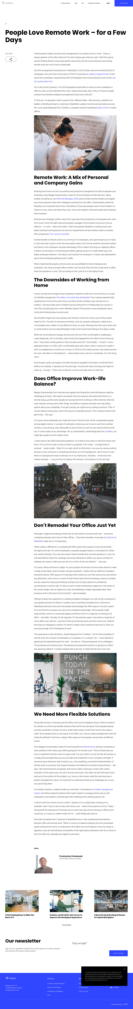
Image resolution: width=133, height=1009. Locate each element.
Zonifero (109, 431)
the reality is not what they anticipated (73, 297)
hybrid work (102, 108)
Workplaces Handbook (94, 3)
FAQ (82, 3)
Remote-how (89, 747)
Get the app (124, 3)
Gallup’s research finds (99, 74)
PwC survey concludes (59, 234)
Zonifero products (65, 3)
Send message (118, 953)
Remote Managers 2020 (67, 199)
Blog (76, 3)
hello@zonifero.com (12, 990)
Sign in (108, 3)
